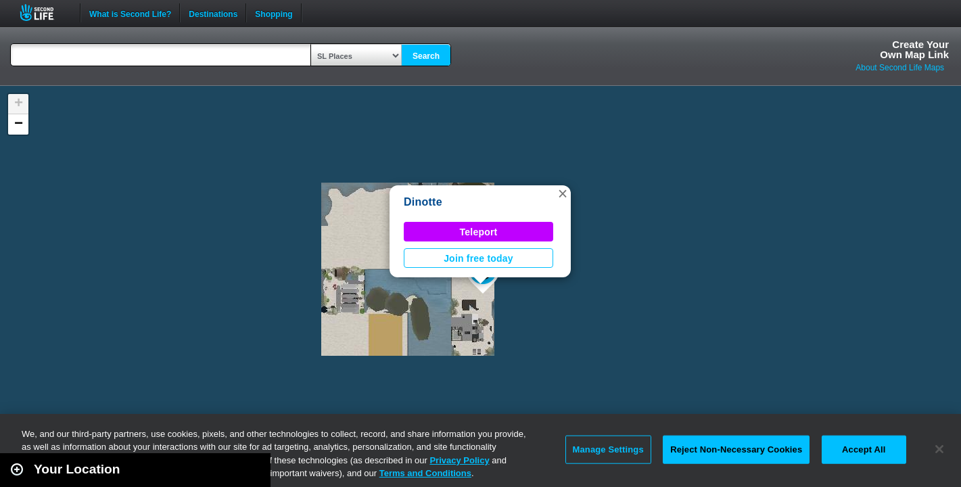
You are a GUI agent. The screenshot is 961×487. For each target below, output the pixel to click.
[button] (563, 193)
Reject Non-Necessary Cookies (736, 449)
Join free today (478, 258)
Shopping (273, 12)
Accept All (863, 449)
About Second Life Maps (899, 67)
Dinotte (423, 202)
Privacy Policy (459, 460)
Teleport (479, 232)
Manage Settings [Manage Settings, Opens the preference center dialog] (608, 449)
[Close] (939, 449)
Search (426, 56)
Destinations (213, 12)
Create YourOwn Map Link (914, 49)
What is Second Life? (130, 12)
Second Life (44, 12)
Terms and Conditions (425, 473)
